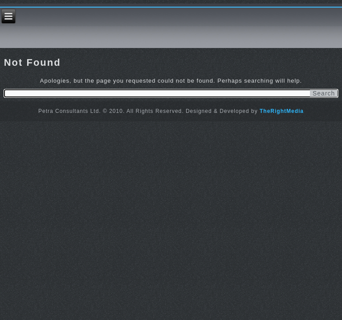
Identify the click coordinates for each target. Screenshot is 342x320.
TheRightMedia (282, 111)
